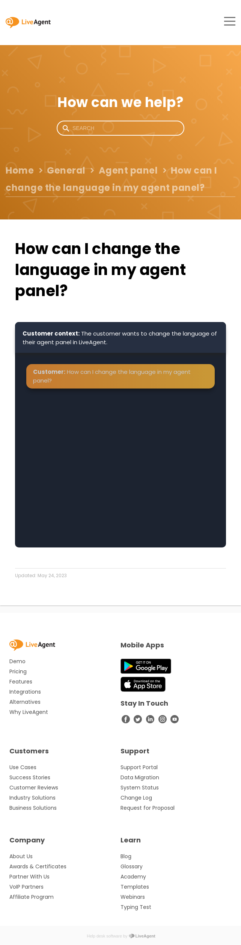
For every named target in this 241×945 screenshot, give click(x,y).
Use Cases (22, 767)
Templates (134, 887)
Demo (17, 661)
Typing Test (135, 907)
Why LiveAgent (28, 712)
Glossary (131, 866)
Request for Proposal (147, 808)
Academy (133, 876)
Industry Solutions (32, 797)
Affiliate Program (31, 897)
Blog (125, 856)
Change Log (136, 797)
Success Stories (29, 777)
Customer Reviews (33, 787)
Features (20, 681)
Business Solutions (33, 808)
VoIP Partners (26, 887)
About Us (21, 856)
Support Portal (139, 767)
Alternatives (25, 702)
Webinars (132, 897)
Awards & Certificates (37, 866)
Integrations (25, 692)
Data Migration (139, 777)
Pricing (18, 671)
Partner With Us (29, 876)
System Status (139, 787)
